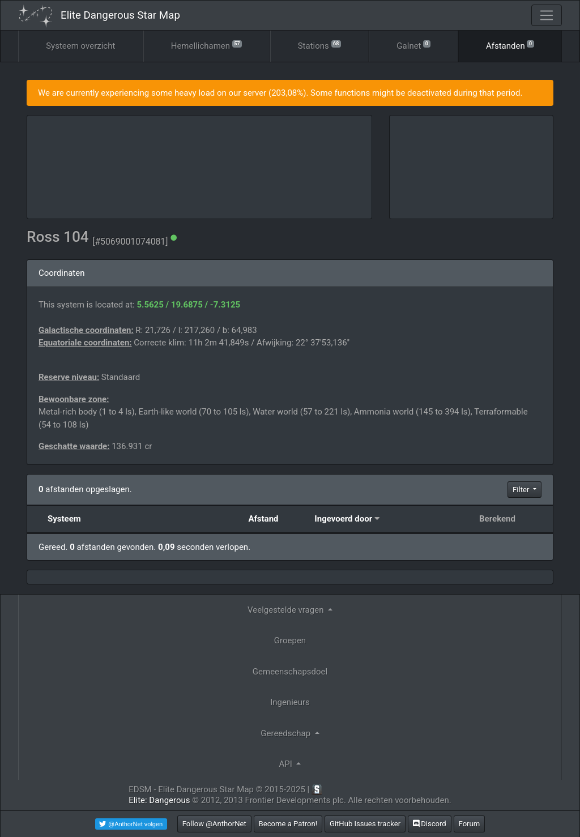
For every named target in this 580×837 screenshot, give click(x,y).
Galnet (413, 45)
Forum (469, 823)
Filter (522, 489)
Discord (429, 823)
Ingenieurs (290, 702)
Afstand (263, 519)
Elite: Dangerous (159, 800)
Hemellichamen (206, 45)
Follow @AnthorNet (214, 823)
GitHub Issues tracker (365, 823)
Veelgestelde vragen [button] (287, 610)
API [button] (287, 764)
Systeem (64, 519)
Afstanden (510, 45)
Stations (319, 45)
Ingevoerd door (343, 519)
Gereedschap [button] (287, 733)
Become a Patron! (288, 823)
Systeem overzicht (80, 46)
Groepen (290, 640)
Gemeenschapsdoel (290, 672)
